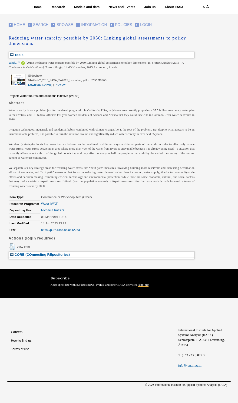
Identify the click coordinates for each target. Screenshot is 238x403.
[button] (12, 246)
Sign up (143, 284)
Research (57, 7)
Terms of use (20, 349)
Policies (123, 25)
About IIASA (174, 7)
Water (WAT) (49, 203)
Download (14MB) (40, 84)
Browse (64, 25)
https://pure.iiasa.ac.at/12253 (60, 230)
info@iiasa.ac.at (190, 365)
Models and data (87, 7)
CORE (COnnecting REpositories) (40, 254)
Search (41, 25)
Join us (149, 7)
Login (146, 25)
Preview (60, 84)
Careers (17, 332)
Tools (16, 55)
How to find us (21, 340)
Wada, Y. (14, 62)
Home (37, 7)
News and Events (122, 7)
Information (94, 25)
